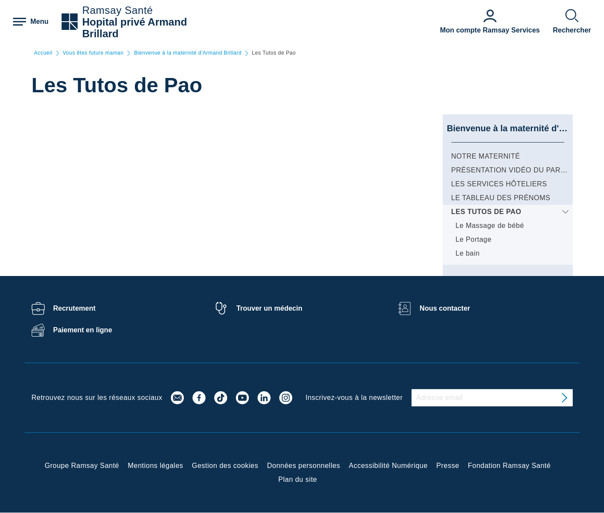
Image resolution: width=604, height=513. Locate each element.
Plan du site (297, 479)
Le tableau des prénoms (501, 197)
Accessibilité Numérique (388, 465)
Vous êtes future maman (93, 53)
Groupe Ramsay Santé (82, 465)
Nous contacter (445, 308)
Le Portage (474, 239)
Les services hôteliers (499, 184)
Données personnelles (303, 465)
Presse (447, 465)
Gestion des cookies (225, 465)
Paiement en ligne (82, 330)
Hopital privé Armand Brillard (134, 27)
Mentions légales (155, 465)
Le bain (468, 253)
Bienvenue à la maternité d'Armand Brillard (188, 53)
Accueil (43, 53)
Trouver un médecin (269, 308)
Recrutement (74, 308)
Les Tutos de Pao (486, 211)
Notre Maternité (485, 156)
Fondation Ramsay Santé (509, 465)
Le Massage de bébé (490, 225)
